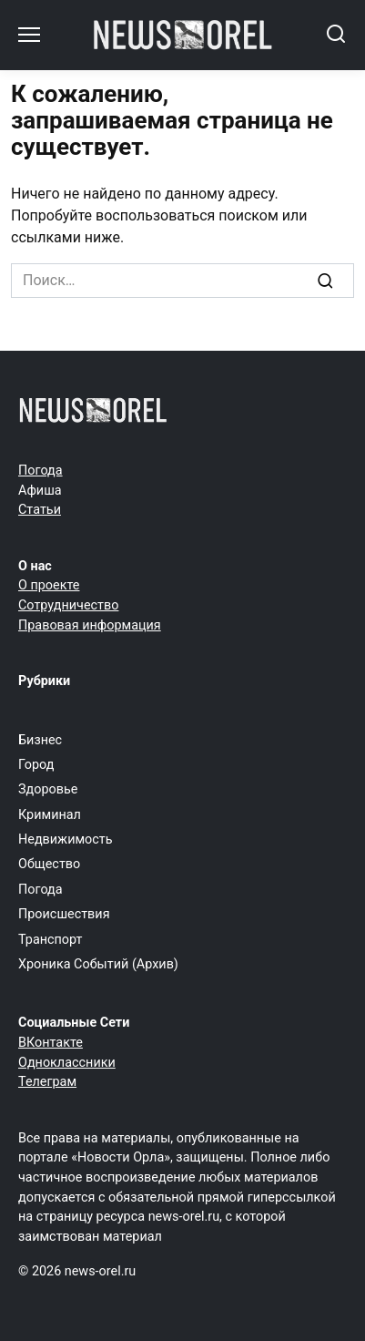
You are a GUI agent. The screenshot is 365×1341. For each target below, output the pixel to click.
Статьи (39, 509)
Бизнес (40, 740)
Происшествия (64, 914)
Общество (49, 864)
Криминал (49, 815)
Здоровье (47, 789)
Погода (40, 470)
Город (36, 765)
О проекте (48, 585)
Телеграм (47, 1082)
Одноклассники (67, 1062)
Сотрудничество (68, 605)
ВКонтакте (50, 1042)
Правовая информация (89, 625)
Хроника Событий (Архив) (98, 964)
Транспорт (50, 939)
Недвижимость (65, 839)
